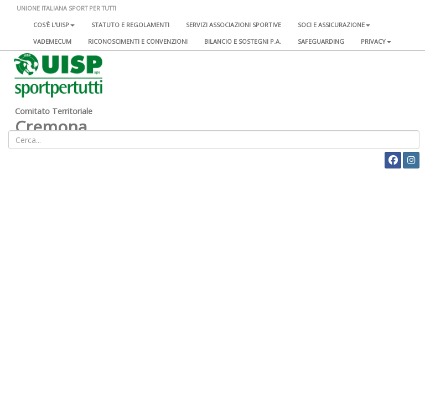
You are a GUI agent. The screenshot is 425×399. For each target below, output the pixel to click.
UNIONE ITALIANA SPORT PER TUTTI (66, 8)
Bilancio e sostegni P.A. (242, 41)
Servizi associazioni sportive (233, 25)
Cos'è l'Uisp (54, 25)
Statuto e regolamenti (130, 25)
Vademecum (52, 41)
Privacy (376, 41)
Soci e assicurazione (334, 25)
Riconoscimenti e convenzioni (138, 41)
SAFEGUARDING (321, 41)
